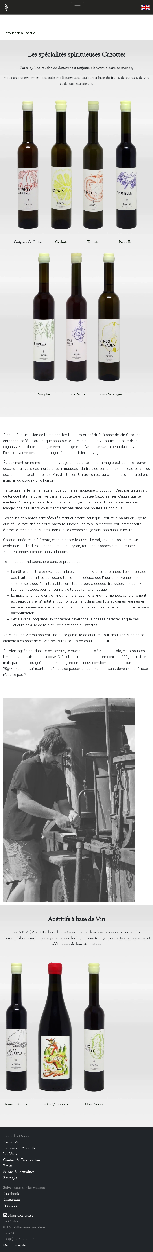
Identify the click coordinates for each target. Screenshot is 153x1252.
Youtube (10, 1205)
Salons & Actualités (18, 1171)
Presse (8, 1165)
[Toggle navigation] (78, 7)
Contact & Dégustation (21, 1160)
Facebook (11, 1193)
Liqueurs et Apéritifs (19, 1148)
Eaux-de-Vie (12, 1142)
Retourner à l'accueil (20, 33)
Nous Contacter (18, 1215)
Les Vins (10, 1154)
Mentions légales (14, 1245)
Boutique (10, 1177)
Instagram (11, 1199)
